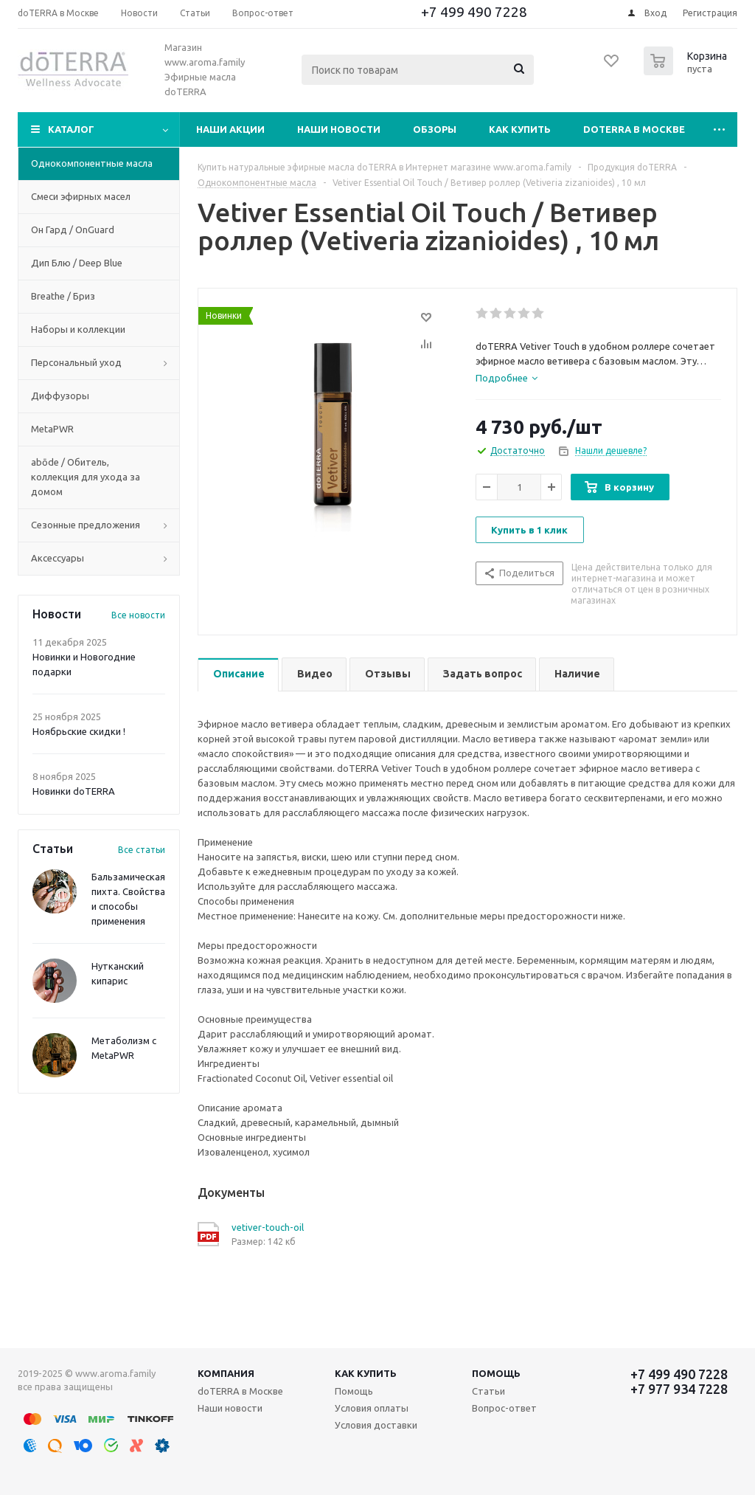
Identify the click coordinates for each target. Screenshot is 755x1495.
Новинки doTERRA (73, 791)
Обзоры (434, 129)
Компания (226, 1373)
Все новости (138, 615)
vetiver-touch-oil (268, 1227)
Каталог (71, 129)
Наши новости (338, 129)
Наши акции (230, 129)
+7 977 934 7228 (679, 1388)
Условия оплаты (371, 1408)
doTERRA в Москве (634, 129)
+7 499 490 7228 (474, 11)
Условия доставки (376, 1425)
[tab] (506, 377)
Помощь (496, 1373)
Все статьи (141, 849)
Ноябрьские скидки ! (78, 731)
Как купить (520, 129)
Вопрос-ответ (504, 1408)
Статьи (488, 1391)
